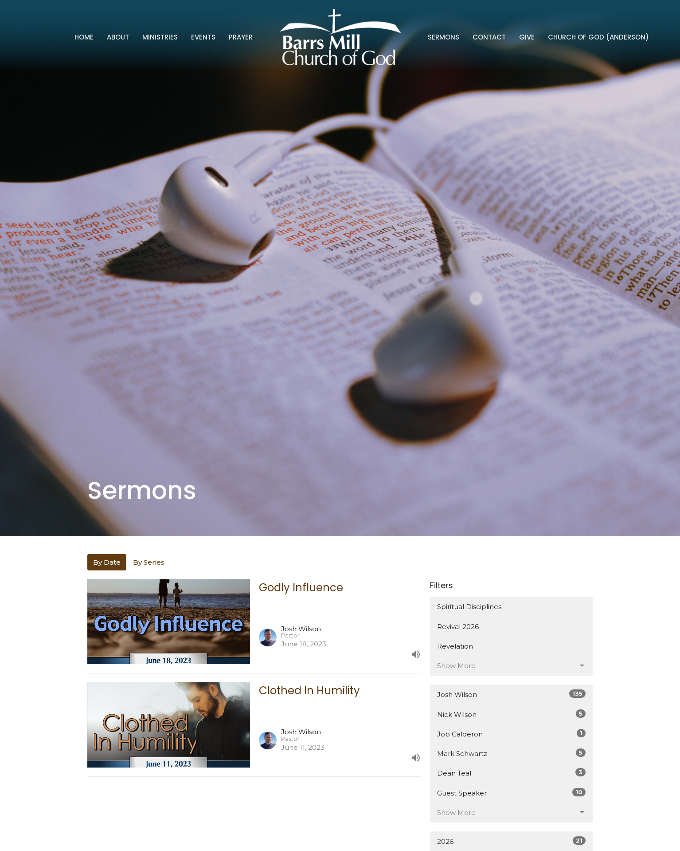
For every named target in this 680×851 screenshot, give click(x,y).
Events (203, 37)
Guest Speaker (511, 792)
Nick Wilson (511, 714)
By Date (107, 562)
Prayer (241, 37)
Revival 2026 (458, 626)
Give (527, 37)
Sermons (443, 37)
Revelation (455, 646)
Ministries (160, 37)
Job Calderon (511, 733)
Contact (489, 37)
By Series (148, 562)
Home (84, 37)
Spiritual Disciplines (469, 606)
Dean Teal (511, 772)
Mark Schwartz (511, 753)
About (118, 37)
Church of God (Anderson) (598, 37)
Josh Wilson (511, 694)
